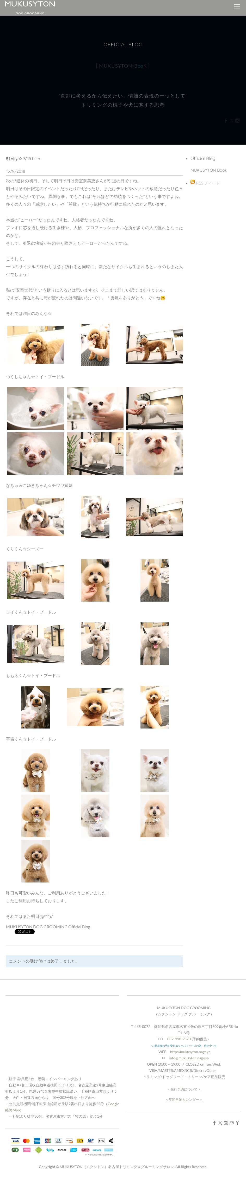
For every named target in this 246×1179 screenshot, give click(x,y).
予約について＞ (189, 1089)
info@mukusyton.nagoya (189, 1058)
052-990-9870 (179, 1039)
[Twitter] (220, 1122)
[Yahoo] (237, 1122)
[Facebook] (214, 1122)
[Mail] (232, 1122)
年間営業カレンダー (184, 1099)
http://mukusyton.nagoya (190, 1051)
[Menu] (236, 8)
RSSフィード (208, 183)
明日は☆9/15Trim (23, 158)
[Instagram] (226, 1122)
